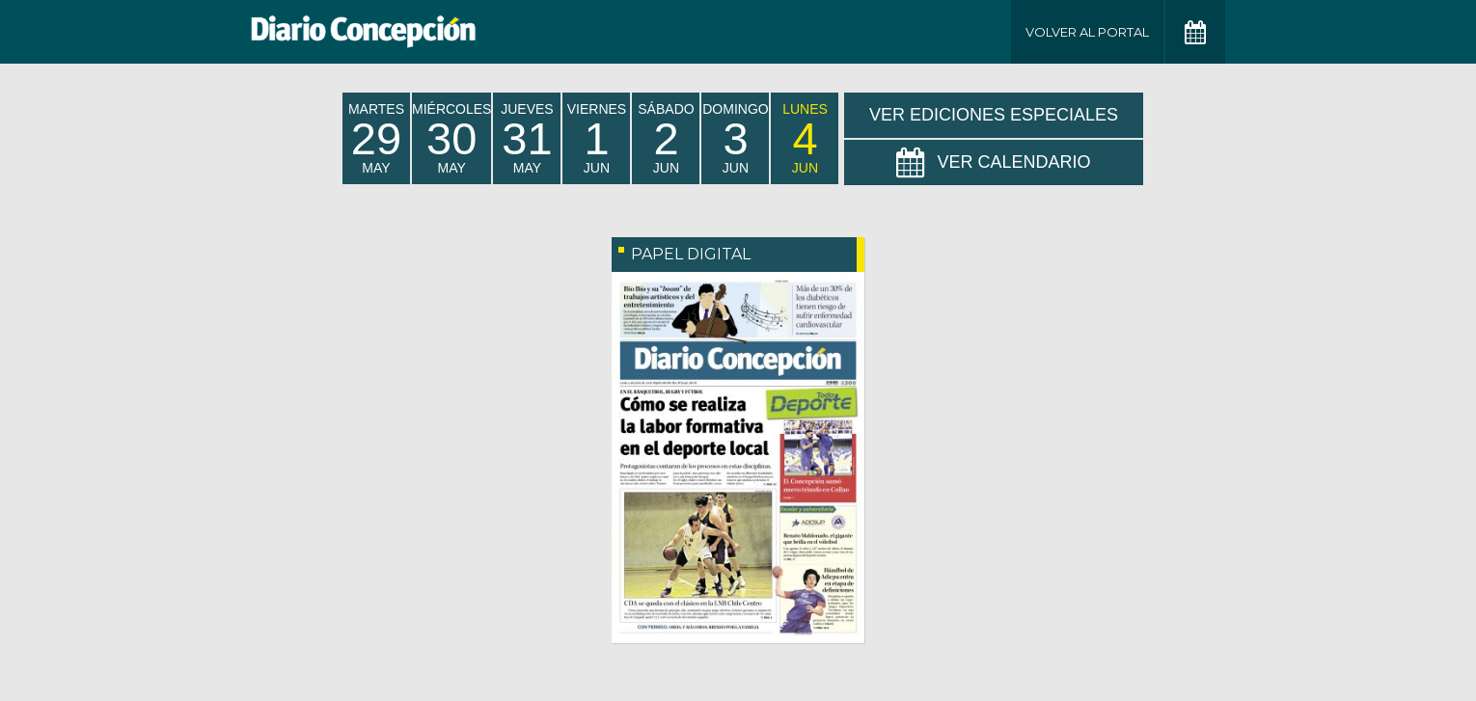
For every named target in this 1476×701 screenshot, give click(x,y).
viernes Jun (596, 138)
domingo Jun (735, 138)
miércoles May (451, 138)
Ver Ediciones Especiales (993, 114)
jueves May (527, 138)
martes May (376, 138)
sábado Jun (666, 138)
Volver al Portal (1087, 32)
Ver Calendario (993, 163)
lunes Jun (805, 138)
